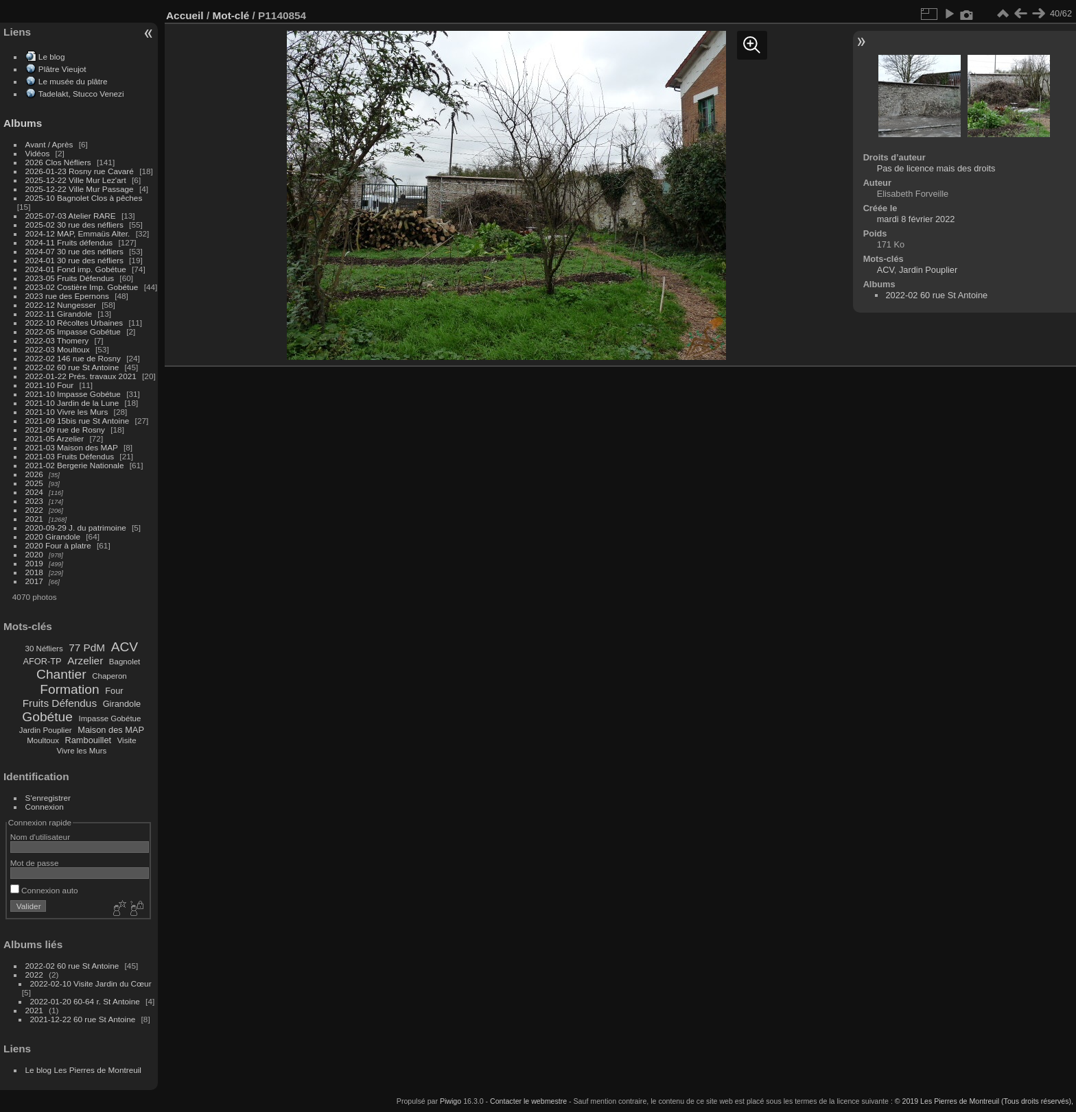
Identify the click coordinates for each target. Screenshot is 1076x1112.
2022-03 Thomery (57, 340)
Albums (22, 123)
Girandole (122, 704)
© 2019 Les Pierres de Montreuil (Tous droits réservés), (984, 1101)
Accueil (185, 15)
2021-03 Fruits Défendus (70, 456)
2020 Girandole (52, 536)
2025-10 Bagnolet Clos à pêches (84, 197)
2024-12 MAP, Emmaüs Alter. (77, 233)
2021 (34, 518)
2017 (34, 581)
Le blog (51, 56)
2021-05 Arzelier (54, 438)
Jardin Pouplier (45, 730)
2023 (34, 500)
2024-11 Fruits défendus (69, 242)
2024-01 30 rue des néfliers (75, 260)
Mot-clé (230, 15)
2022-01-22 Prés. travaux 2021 (81, 376)
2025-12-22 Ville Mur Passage (79, 188)
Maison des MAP (111, 730)
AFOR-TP (42, 661)
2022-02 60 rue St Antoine (72, 367)
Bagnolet (124, 661)
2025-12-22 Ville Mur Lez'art (75, 180)
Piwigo (450, 1101)
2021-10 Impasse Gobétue (73, 393)
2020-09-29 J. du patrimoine (75, 527)
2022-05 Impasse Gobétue (73, 331)
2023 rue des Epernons (67, 295)
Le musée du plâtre (73, 81)
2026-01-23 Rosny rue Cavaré (79, 171)
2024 (34, 491)
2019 (34, 563)
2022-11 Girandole (58, 313)
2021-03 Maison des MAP (71, 447)
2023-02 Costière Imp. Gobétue (82, 286)
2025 (34, 483)
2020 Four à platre (58, 545)
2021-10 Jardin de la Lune (72, 402)
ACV (124, 647)
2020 (34, 554)
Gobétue (47, 717)
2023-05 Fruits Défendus (70, 278)
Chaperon (109, 676)
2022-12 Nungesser (60, 304)
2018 (34, 572)
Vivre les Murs (82, 751)
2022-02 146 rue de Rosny (73, 358)
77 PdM (87, 647)
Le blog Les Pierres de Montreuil (83, 1069)
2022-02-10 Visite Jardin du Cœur (91, 983)
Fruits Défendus (60, 703)
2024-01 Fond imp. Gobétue (75, 269)
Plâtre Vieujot (62, 68)
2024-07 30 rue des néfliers (74, 251)
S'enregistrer (48, 797)
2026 (34, 474)
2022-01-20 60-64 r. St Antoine (85, 1001)
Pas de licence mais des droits (936, 168)
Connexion (44, 806)
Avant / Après (49, 144)
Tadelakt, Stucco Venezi (81, 93)
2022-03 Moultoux (57, 349)
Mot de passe (34, 862)
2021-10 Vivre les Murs (66, 411)
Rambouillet (88, 740)
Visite (127, 740)
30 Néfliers (44, 648)
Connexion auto (44, 890)
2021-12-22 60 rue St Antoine (83, 1019)
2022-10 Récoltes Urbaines (74, 322)
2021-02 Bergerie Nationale (74, 465)
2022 (34, 509)
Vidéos (37, 153)
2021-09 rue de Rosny (65, 429)
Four (114, 691)
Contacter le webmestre (528, 1101)
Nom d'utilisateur (40, 836)
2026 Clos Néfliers (58, 162)
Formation (69, 689)
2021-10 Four (49, 384)
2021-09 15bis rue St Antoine (77, 420)
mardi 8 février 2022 (916, 219)
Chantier (61, 674)
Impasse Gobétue (110, 718)
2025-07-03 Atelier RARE (70, 215)
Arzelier (85, 660)
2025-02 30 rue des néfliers (74, 224)
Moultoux (43, 740)
